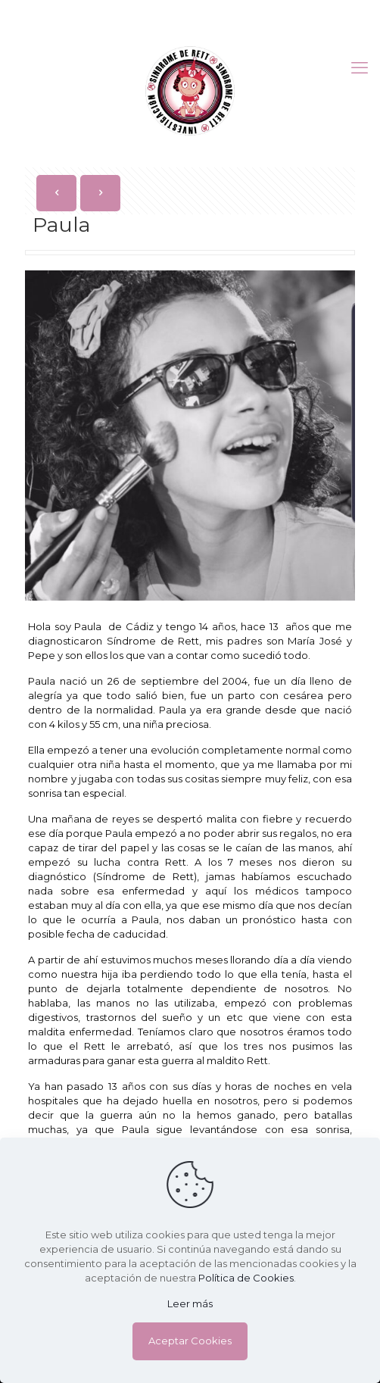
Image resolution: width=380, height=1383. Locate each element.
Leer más (190, 1303)
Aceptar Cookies (190, 1341)
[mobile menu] (359, 68)
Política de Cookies (246, 1278)
